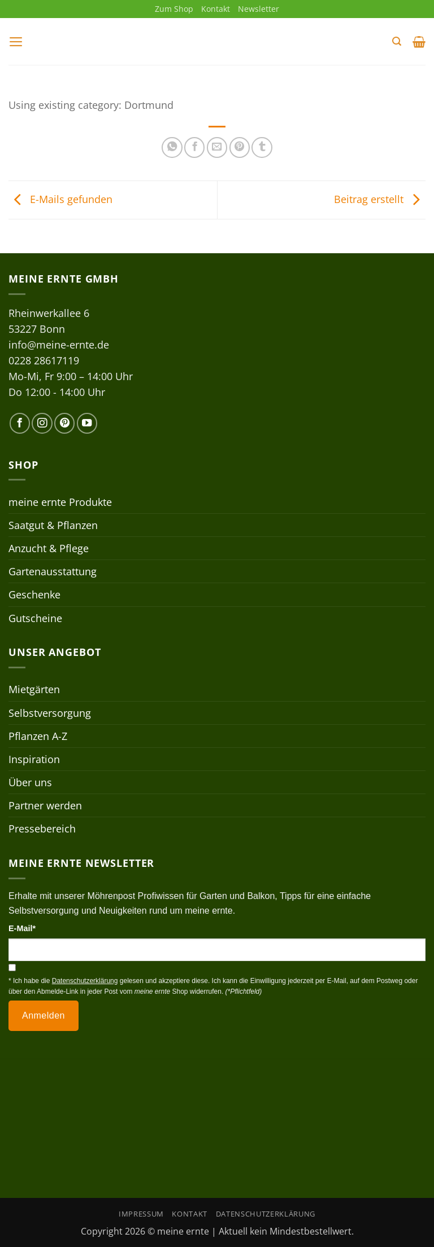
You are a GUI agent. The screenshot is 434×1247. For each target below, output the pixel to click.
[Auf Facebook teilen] (194, 148)
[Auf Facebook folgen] (20, 423)
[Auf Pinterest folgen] (64, 423)
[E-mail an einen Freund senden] (217, 148)
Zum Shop (174, 8)
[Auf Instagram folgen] (42, 423)
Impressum (141, 1214)
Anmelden (43, 1015)
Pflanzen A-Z (37, 736)
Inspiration (34, 759)
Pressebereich (42, 829)
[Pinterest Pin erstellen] (239, 148)
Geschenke (34, 595)
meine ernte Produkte (60, 502)
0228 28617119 (43, 360)
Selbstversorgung (49, 713)
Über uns (30, 782)
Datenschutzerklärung (265, 1214)
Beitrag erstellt (380, 199)
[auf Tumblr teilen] (261, 148)
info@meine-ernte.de (58, 344)
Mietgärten (34, 690)
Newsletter (258, 8)
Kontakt (215, 8)
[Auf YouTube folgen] (87, 423)
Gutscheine (35, 618)
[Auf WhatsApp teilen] (172, 148)
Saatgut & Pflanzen (53, 525)
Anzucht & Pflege (48, 548)
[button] (16, 41)
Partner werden (45, 805)
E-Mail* (22, 928)
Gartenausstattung (52, 572)
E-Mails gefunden (60, 199)
